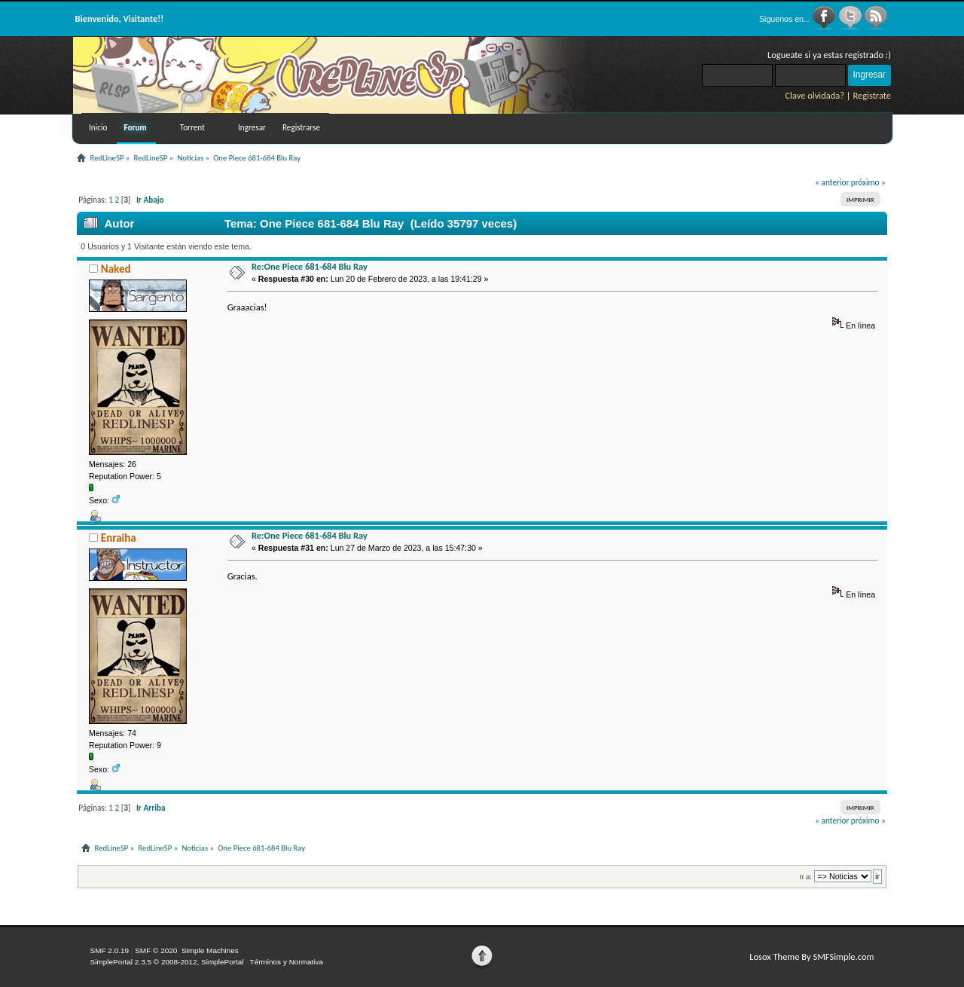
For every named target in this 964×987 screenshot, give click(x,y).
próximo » (868, 182)
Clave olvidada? (814, 95)
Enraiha (118, 538)
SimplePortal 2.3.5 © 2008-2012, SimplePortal (167, 962)
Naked (116, 269)
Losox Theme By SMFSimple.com (811, 956)
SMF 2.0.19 (110, 950)
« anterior (832, 182)
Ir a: (806, 876)
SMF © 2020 (156, 950)
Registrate (872, 95)
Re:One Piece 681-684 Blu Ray (310, 266)
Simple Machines (210, 950)
